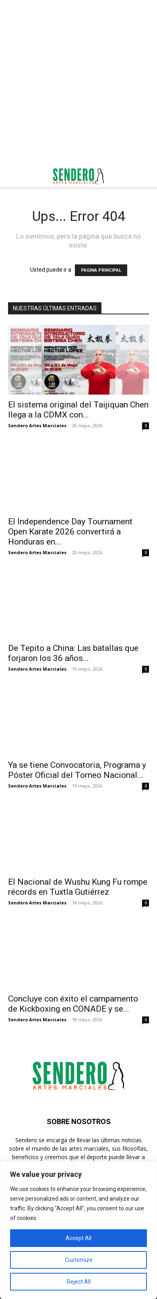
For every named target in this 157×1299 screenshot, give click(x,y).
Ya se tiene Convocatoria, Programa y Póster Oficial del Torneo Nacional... (77, 770)
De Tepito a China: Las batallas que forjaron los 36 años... (73, 653)
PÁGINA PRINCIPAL (101, 270)
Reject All (79, 1281)
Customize (79, 1260)
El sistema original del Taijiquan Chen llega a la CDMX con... (78, 410)
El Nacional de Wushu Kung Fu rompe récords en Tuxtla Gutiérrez (77, 887)
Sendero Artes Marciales (37, 425)
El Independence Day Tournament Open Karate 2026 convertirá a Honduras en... (70, 532)
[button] (14, 176)
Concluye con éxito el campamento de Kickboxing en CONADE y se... (73, 1004)
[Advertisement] (78, 82)
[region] (78, 1230)
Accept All (78, 1238)
